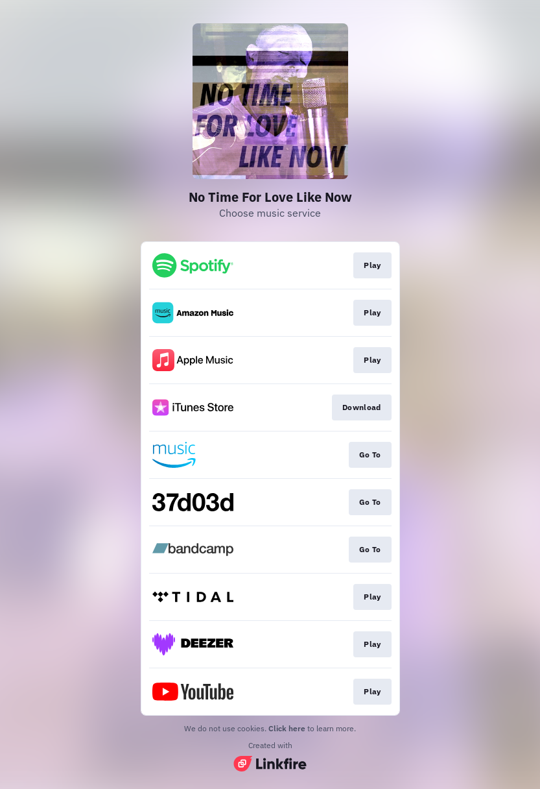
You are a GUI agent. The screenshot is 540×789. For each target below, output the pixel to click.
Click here (286, 728)
